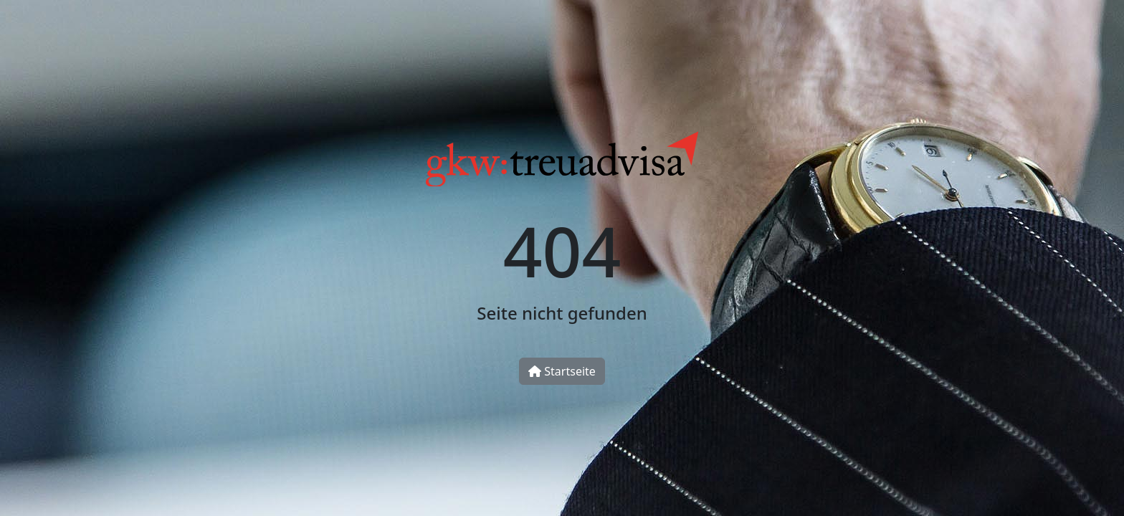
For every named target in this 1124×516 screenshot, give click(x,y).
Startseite (562, 371)
